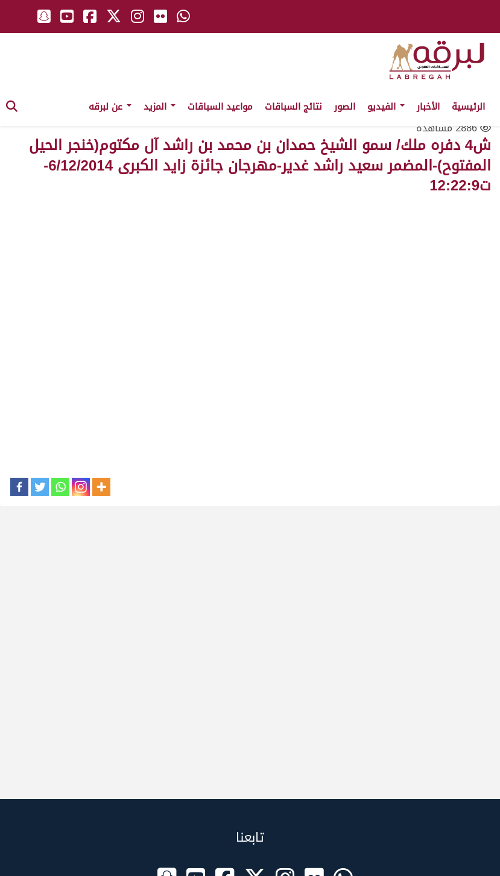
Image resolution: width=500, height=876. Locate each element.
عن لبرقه (110, 106)
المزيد (160, 106)
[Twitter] (40, 487)
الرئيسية (468, 106)
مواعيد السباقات (220, 106)
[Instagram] (81, 487)
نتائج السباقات (293, 106)
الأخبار (428, 106)
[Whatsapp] (60, 487)
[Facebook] (19, 487)
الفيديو (386, 106)
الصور (344, 106)
